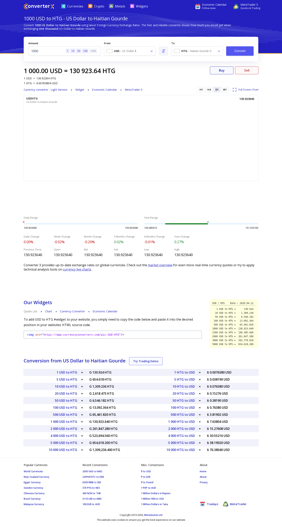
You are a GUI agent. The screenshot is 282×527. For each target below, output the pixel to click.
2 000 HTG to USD (181, 429)
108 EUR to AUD (91, 504)
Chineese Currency (34, 493)
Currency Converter (72, 311)
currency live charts (77, 269)
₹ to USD (146, 471)
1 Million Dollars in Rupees (156, 493)
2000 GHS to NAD (92, 471)
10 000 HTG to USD (180, 450)
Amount (33, 43)
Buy (222, 70)
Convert (240, 51)
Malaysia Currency (34, 504)
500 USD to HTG (65, 414)
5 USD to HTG (67, 379)
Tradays (209, 504)
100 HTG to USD (183, 407)
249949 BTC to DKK (93, 477)
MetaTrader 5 (133, 89)
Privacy (204, 482)
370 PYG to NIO (91, 487)
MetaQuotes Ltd (153, 515)
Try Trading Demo (145, 361)
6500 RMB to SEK (91, 482)
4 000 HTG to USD (181, 436)
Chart (48, 311)
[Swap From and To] (163, 51)
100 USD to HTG (65, 407)
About (203, 477)
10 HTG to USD (184, 386)
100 (85, 51)
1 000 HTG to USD (181, 421)
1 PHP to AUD (148, 487)
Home (203, 471)
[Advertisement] (141, 199)
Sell (246, 70)
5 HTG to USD (184, 379)
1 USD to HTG (67, 372)
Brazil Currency (32, 498)
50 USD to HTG (66, 400)
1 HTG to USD (184, 372)
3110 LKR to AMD (92, 498)
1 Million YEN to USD (152, 498)
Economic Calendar (104, 89)
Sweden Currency (33, 487)
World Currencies (33, 471)
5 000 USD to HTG (64, 443)
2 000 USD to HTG (64, 429)
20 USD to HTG (66, 393)
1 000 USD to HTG (64, 421)
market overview (160, 265)
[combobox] (129, 51)
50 (78, 51)
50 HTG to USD (184, 400)
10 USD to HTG (66, 386)
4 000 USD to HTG (64, 436)
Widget (79, 89)
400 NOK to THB (91, 493)
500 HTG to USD (183, 414)
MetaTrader (235, 504)
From (107, 43)
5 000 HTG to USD (181, 443)
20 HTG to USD (184, 393)
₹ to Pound (147, 482)
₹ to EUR (145, 477)
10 (72, 51)
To (173, 43)
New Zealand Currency (36, 477)
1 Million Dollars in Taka (154, 504)
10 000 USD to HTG (63, 450)
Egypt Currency (32, 482)
